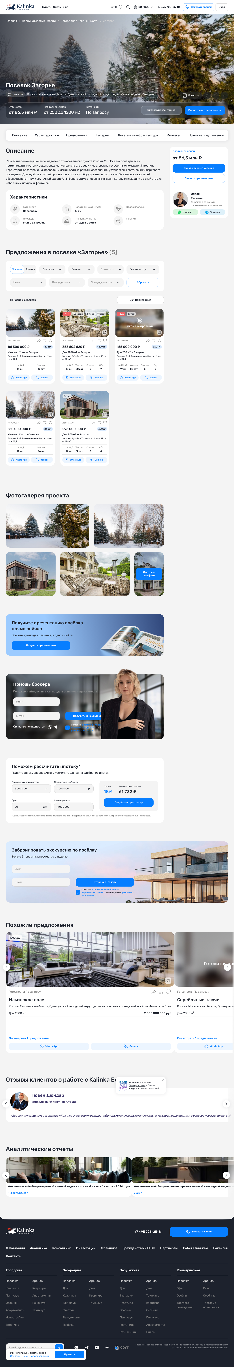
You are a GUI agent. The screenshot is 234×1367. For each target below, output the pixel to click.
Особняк (12, 1303)
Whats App (19, 377)
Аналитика (38, 1248)
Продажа (12, 1281)
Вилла (150, 1332)
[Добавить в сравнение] (207, 95)
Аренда (37, 1281)
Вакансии (220, 1248)
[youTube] (97, 1347)
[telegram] (86, 1347)
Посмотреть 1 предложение (29, 1038)
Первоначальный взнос (66, 782)
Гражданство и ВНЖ (139, 1248)
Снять (57, 7)
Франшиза (109, 1248)
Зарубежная (129, 1270)
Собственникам (195, 1248)
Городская (14, 1270)
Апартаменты (15, 1310)
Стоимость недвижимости (25, 782)
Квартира (12, 1288)
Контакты (13, 1256)
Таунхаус (38, 1310)
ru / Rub (141, 7)
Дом (65, 1288)
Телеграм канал (137, 1085)
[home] (20, 7)
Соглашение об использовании (29, 1356)
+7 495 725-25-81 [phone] (169, 7)
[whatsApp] (76, 1347)
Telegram (212, 212)
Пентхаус (12, 1295)
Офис (180, 1288)
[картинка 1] (30, 323)
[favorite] (121, 7)
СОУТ (124, 1348)
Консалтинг (61, 1248)
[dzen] (107, 1347)
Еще (65, 7)
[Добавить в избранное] (215, 95)
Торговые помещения (185, 1305)
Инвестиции (85, 1248)
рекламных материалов (83, 730)
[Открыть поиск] (128, 7)
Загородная (72, 1270)
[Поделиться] (224, 95)
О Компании (15, 1248)
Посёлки (69, 1324)
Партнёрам (169, 1248)
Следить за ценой (184, 151)
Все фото (190, 95)
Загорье (12, 356)
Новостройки (15, 1317)
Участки (68, 1310)
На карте (15, 94)
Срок (14, 800)
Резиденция (71, 1317)
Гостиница (127, 1324)
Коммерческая (188, 1270)
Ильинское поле (26, 999)
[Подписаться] (59, 1347)
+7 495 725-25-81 (148, 1232)
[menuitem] (46, 7)
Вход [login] (222, 7)
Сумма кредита (62, 800)
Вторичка (12, 1324)
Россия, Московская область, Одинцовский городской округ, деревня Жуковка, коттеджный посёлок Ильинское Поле (90, 1006)
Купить (46, 7)
